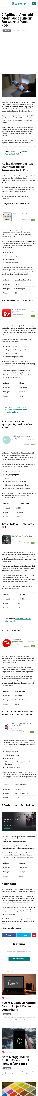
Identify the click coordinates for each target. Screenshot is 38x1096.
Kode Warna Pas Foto (16, 152)
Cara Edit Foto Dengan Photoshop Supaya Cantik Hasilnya (16, 409)
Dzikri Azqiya (7, 30)
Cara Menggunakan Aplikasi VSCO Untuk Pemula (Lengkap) (16, 1060)
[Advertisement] (19, 53)
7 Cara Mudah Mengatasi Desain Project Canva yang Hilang (19, 1006)
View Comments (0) (18, 959)
